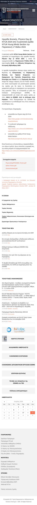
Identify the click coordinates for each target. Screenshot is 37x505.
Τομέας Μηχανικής (7, 212)
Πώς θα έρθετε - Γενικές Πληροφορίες (12, 453)
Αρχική (4, 28)
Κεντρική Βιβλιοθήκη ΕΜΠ (9, 482)
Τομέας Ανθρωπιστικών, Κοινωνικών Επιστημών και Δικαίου (18, 217)
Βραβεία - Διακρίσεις (13, 308)
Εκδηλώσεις (21, 28)
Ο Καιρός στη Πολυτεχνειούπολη (11, 451)
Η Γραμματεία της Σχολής (9, 200)
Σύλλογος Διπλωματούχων (18, 391)
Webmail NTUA (5, 484)
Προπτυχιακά (11, 314)
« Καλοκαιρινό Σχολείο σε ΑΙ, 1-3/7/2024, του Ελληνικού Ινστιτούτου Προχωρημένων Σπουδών (18, 181)
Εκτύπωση (26, 50)
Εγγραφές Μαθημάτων (8, 461)
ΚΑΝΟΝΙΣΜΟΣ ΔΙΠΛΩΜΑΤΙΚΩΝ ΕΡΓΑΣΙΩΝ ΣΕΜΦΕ (18, 365)
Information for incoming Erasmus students (13, 1)
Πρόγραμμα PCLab (7, 441)
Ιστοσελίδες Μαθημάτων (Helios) (11, 443)
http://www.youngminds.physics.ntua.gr (20, 139)
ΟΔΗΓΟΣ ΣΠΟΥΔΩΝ (17, 339)
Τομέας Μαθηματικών (8, 204)
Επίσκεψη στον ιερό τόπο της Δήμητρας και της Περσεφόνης (16, 256)
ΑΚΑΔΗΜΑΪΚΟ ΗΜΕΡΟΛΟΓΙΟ (18, 347)
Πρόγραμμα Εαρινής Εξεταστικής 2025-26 (15, 312)
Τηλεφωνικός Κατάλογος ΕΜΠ (10, 479)
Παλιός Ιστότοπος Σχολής (9, 489)
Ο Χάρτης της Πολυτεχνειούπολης (11, 448)
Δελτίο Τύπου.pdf (11, 165)
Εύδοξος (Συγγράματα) (8, 466)
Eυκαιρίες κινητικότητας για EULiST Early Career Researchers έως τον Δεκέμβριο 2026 (17, 318)
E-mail (32, 50)
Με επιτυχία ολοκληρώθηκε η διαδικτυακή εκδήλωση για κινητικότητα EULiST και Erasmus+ (18, 240)
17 (23, 412)
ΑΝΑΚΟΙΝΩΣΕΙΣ (12, 28)
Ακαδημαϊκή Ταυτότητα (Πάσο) (10, 469)
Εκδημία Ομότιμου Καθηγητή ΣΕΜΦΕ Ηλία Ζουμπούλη (15, 248)
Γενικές (9, 299)
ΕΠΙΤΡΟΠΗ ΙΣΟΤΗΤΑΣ (18, 373)
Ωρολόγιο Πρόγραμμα (7, 438)
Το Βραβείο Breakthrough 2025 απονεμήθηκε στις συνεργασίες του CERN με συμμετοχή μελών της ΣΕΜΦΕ (17, 264)
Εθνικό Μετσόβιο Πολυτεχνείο (10, 477)
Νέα (9, 235)
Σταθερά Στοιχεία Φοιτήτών (9, 464)
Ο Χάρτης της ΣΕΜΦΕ (8, 446)
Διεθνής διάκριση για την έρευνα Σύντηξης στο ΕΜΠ (18, 233)
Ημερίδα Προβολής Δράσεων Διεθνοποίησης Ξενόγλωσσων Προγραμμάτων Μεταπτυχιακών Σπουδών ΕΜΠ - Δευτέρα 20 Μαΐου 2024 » (18, 186)
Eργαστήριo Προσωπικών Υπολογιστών (14, 221)
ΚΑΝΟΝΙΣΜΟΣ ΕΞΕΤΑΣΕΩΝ (18, 356)
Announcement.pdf (11, 168)
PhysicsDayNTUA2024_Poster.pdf (16, 163)
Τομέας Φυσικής (7, 208)
